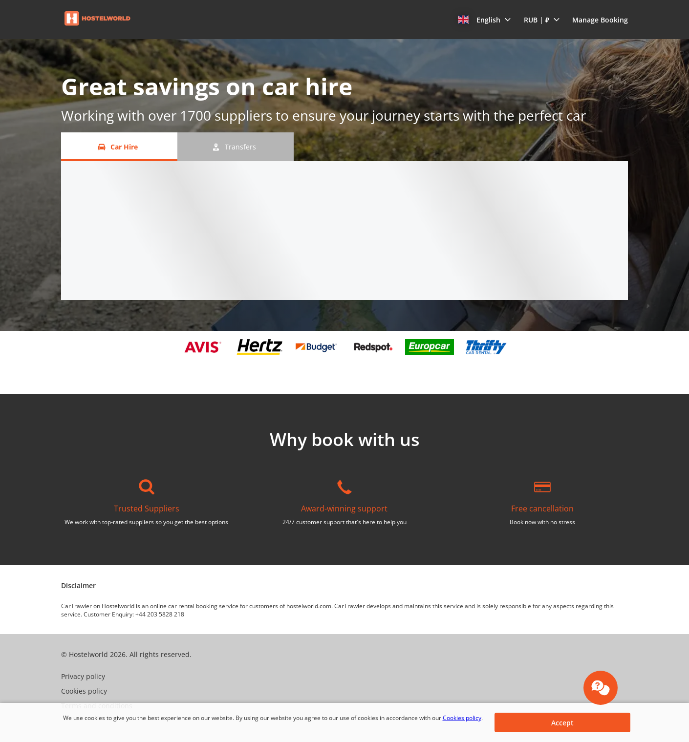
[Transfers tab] (235, 146)
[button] (484, 19)
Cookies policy (462, 718)
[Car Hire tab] (119, 146)
